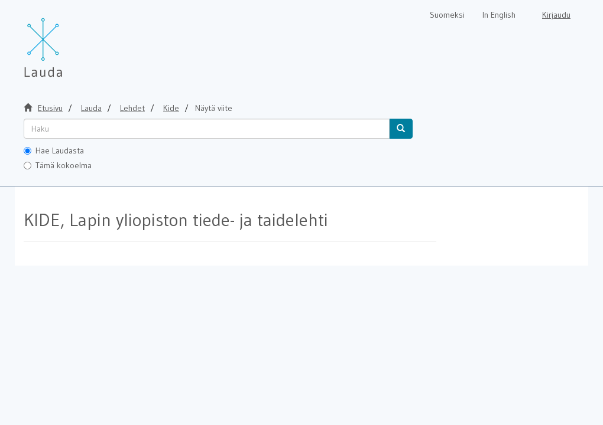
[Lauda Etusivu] (68, 41)
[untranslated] (207, 129)
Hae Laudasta (54, 150)
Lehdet (132, 108)
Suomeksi (447, 14)
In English (499, 14)
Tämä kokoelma (58, 165)
